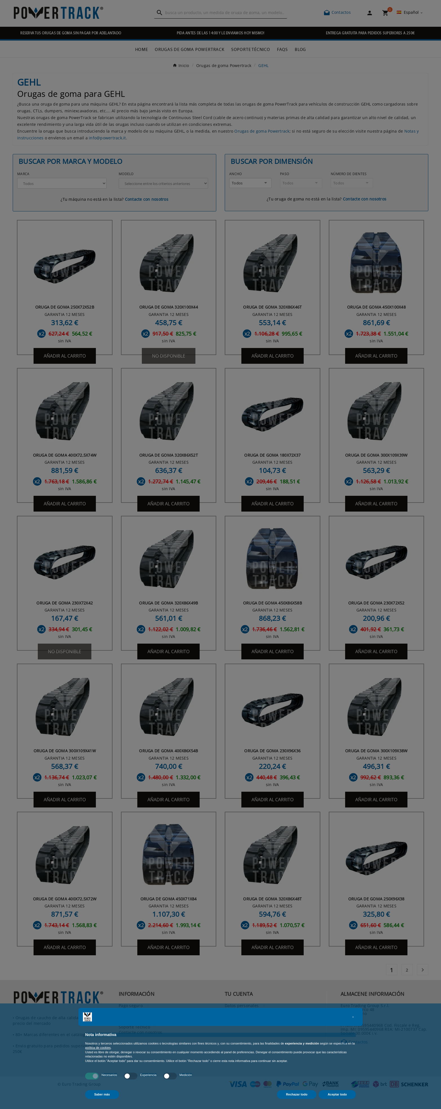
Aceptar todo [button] (337, 1094)
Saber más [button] (102, 1094)
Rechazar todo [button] (296, 1094)
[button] (353, 1016)
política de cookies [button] (98, 1047)
